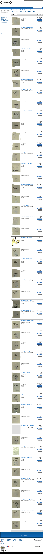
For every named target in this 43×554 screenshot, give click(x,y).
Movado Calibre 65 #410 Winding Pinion (27, 499)
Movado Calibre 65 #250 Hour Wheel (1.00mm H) (27, 510)
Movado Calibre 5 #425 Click (25, 131)
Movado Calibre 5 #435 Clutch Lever (26, 142)
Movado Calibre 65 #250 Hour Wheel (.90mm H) (28, 520)
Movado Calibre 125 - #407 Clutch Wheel (27, 184)
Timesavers (6, 2)
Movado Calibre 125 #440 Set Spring (26, 205)
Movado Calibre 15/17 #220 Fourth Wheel (27, 58)
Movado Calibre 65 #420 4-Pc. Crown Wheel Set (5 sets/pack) (27, 426)
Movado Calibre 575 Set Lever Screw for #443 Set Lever (27, 320)
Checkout (7, 12)
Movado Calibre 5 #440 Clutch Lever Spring (27, 152)
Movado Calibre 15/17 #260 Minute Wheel (27, 79)
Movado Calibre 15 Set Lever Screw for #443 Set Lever (27, 100)
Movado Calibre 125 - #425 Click (25, 351)
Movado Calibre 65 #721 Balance (25, 383)
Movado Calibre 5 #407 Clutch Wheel (26, 163)
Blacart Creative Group (40, 553)
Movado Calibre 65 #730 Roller (25, 478)
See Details (40, 21)
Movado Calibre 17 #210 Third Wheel (26, 110)
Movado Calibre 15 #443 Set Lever (26, 89)
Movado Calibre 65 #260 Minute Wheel (26, 457)
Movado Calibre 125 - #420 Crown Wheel (27, 269)
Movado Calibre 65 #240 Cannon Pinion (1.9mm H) (26, 394)
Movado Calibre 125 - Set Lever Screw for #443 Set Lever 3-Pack (28, 216)
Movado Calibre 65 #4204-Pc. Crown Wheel (27, 341)
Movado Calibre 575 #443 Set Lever (26, 310)
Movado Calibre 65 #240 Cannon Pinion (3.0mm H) (26, 373)
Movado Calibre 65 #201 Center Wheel (26, 404)
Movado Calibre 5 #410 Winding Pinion (26, 17)
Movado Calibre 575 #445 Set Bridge (26, 300)
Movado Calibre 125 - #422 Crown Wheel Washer (27, 259)
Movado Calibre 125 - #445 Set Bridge (26, 237)
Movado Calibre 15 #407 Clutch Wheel (26, 48)
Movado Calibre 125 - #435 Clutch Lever (27, 279)
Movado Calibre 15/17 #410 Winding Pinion (27, 121)
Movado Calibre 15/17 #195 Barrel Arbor (27, 27)
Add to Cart (39, 20)
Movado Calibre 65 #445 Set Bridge (26, 446)
